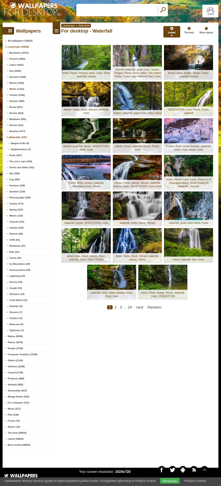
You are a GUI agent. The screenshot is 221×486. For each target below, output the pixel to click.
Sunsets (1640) (17, 77)
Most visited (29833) (19, 445)
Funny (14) (14, 420)
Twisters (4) (15, 318)
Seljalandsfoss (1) (21, 149)
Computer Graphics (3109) (23, 354)
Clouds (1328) (17, 95)
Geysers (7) (15, 312)
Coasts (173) (16, 203)
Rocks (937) (16, 107)
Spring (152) (16, 209)
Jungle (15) (15, 288)
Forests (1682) (17, 59)
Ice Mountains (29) (19, 264)
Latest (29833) (16, 439)
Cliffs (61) (14, 239)
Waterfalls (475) (18, 137)
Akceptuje (170, 481)
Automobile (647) (17, 390)
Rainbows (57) (17, 246)
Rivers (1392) (16, 83)
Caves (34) (15, 258)
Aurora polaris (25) (19, 270)
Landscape (68, 25)
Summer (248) (17, 185)
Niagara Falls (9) (20, 143)
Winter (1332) (16, 89)
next (139, 307)
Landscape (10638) (18, 46)
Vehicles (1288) (16, 366)
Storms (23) (15, 282)
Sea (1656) (15, 71)
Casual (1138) (15, 372)
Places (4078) (15, 342)
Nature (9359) (15, 336)
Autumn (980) (16, 101)
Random (154, 307)
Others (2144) (15, 360)
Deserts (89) (16, 233)
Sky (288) (14, 173)
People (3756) (15, 348)
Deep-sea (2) (16, 324)
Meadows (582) (17, 119)
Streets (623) (16, 113)
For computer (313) (18, 402)
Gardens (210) (17, 191)
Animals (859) (15, 384)
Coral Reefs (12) (18, 300)
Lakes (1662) (16, 65)
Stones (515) (16, 125)
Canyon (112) (16, 221)
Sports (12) (14, 426)
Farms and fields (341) (21, 167)
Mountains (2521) (19, 52)
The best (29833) (17, 432)
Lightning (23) (17, 276)
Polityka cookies (195, 481)
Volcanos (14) (17, 294)
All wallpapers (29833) (20, 40)
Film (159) (13, 414)
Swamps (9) (15, 306)
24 (130, 307)
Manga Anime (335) (18, 396)
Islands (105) (16, 227)
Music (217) (14, 408)
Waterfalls (84, 25)
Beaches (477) (17, 131)
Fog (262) (14, 179)
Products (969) (16, 378)
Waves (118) (16, 215)
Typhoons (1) (16, 330)
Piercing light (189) (19, 197)
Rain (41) (14, 252)
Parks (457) (15, 155)
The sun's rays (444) (20, 161)
